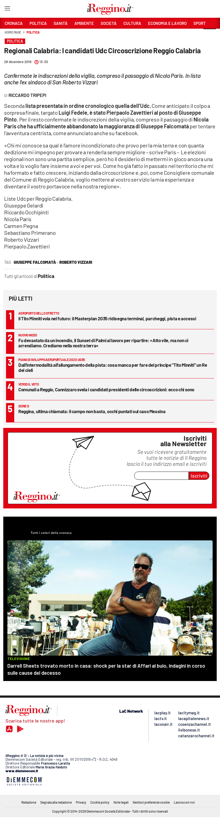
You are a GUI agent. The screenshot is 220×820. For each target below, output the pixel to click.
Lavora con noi (184, 802)
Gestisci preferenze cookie (151, 802)
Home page (13, 32)
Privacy (81, 802)
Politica (33, 32)
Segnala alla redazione (56, 802)
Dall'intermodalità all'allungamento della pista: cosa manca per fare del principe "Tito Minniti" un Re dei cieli (112, 367)
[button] (209, 35)
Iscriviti (199, 476)
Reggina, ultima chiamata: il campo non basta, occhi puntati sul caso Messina (91, 411)
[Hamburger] (7, 9)
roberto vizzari (75, 262)
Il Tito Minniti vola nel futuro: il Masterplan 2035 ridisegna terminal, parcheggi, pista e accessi (107, 318)
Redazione (28, 802)
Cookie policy (99, 802)
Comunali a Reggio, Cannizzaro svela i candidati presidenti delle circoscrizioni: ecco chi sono (106, 389)
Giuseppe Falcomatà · (36, 262)
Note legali (121, 802)
